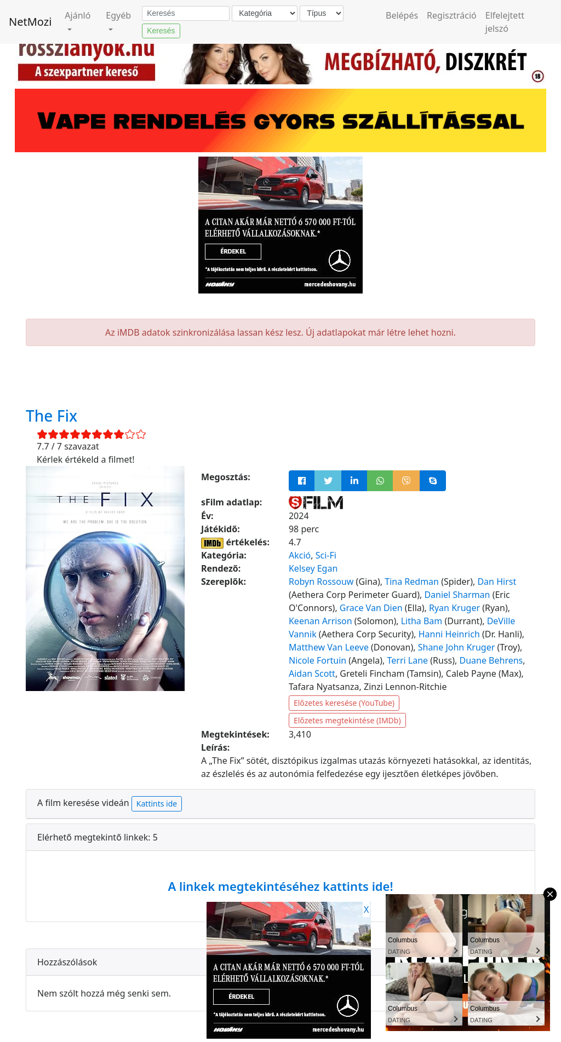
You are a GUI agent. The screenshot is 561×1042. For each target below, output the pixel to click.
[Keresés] (186, 13)
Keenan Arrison (320, 621)
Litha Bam (422, 621)
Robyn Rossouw (321, 581)
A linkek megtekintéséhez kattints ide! (280, 886)
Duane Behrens (491, 660)
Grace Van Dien (371, 608)
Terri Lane (407, 660)
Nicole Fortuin (317, 660)
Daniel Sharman (457, 595)
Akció (300, 555)
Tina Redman (412, 581)
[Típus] (322, 13)
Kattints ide (156, 803)
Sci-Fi (326, 555)
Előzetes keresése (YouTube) (344, 703)
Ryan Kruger (454, 608)
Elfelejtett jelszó (504, 21)
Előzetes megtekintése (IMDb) (347, 720)
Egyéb (118, 15)
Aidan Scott (312, 673)
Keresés (161, 30)
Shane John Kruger (456, 647)
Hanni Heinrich (449, 634)
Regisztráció (452, 15)
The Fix (51, 415)
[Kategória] (264, 13)
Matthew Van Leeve (329, 647)
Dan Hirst (496, 581)
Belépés (402, 15)
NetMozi (30, 21)
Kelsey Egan (313, 568)
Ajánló (77, 15)
